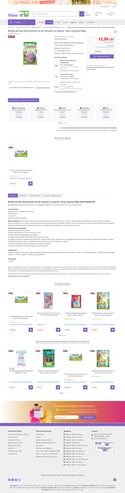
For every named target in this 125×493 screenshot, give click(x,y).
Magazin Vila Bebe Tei (72, 443)
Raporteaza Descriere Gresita (19, 276)
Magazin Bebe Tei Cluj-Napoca (75, 465)
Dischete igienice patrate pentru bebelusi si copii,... (21, 372)
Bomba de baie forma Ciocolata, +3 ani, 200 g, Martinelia (48, 314)
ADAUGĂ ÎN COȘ (101, 56)
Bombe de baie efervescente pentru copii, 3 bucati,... (76, 314)
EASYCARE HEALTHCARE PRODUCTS (71, 43)
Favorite (88, 14)
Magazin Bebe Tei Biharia (73, 434)
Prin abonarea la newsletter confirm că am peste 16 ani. (78, 410)
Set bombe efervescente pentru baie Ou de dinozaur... (21, 171)
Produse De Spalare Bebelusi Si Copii (54, 27)
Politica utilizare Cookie (44, 440)
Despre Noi (39, 434)
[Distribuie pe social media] (115, 32)
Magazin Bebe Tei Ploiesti (73, 462)
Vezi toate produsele (43, 88)
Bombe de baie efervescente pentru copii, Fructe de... (48, 372)
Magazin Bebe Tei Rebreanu (74, 451)
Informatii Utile (105, 6)
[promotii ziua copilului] (62, 2)
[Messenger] (12, 480)
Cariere (38, 437)
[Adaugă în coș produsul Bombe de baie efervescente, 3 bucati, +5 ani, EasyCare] (113, 330)
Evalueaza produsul (60, 39)
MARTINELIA (41, 324)
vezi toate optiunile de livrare (64, 92)
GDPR (114, 6)
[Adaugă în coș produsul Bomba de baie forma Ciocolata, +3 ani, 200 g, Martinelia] (58, 330)
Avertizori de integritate (44, 448)
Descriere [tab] (13, 195)
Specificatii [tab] (23, 195)
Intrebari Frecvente (14, 445)
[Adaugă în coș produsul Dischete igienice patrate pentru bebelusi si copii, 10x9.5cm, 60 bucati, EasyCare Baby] (31, 387)
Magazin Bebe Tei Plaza (72, 448)
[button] (60, 123)
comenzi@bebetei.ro (101, 438)
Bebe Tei (10, 27)
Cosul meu (98, 13)
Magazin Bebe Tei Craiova (73, 440)
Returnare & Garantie (15, 443)
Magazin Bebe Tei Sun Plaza (74, 454)
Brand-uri (11, 448)
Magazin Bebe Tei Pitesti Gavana (76, 445)
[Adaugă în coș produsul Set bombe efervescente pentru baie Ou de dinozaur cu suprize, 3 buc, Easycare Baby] (30, 184)
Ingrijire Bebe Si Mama (22, 27)
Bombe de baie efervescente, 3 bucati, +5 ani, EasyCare (103, 314)
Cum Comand (12, 437)
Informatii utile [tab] (35, 195)
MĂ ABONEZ (88, 417)
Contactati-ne (12, 454)
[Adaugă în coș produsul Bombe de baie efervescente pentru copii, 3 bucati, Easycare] (85, 330)
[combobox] (55, 14)
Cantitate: (98, 51)
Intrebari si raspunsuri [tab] (52, 195)
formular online (51, 456)
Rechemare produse (15, 451)
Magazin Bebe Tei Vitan (72, 456)
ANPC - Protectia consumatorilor (47, 454)
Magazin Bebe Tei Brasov (73, 437)
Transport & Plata (14, 440)
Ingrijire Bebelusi (36, 27)
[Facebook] (9, 480)
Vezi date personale (82, 412)
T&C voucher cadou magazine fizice (48, 451)
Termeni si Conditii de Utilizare (18, 434)
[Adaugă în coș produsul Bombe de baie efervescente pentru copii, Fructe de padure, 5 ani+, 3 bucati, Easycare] (58, 387)
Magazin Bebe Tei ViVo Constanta (76, 459)
